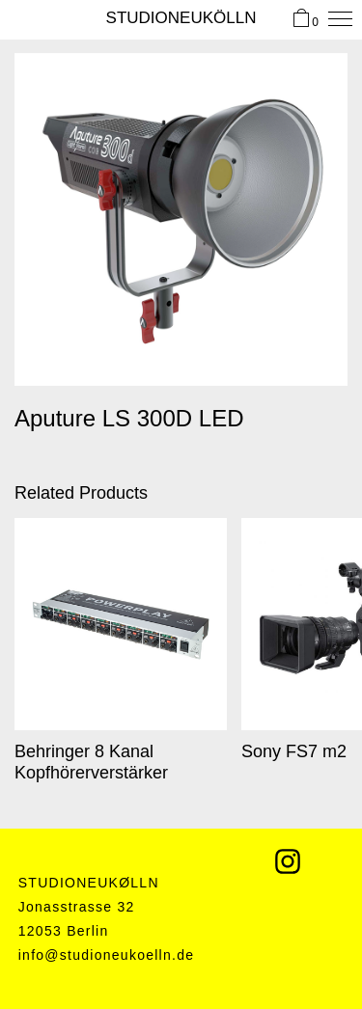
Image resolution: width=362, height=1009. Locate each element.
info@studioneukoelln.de (106, 955)
